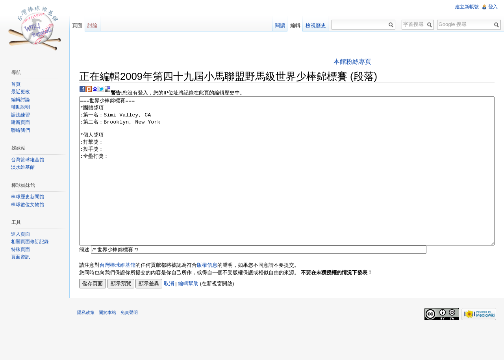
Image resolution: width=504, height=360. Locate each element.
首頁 (15, 84)
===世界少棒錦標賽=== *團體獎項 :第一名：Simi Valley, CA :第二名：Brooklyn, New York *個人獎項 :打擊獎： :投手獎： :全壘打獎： (287, 185)
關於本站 (107, 342)
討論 (92, 25)
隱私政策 (85, 342)
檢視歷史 (316, 25)
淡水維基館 (23, 167)
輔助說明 (20, 107)
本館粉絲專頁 (352, 61)
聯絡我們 (20, 130)
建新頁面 (20, 122)
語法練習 (20, 115)
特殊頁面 (20, 249)
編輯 (295, 25)
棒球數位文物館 (27, 204)
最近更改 (20, 91)
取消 (169, 313)
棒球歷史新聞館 (27, 196)
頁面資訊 (20, 257)
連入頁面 (20, 234)
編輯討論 (20, 99)
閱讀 (280, 25)
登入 (493, 6)
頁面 (77, 25)
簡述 (84, 279)
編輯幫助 (188, 313)
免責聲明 (129, 342)
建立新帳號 (467, 6)
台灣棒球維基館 (117, 294)
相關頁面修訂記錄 (30, 241)
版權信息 (207, 294)
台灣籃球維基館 (27, 159)
